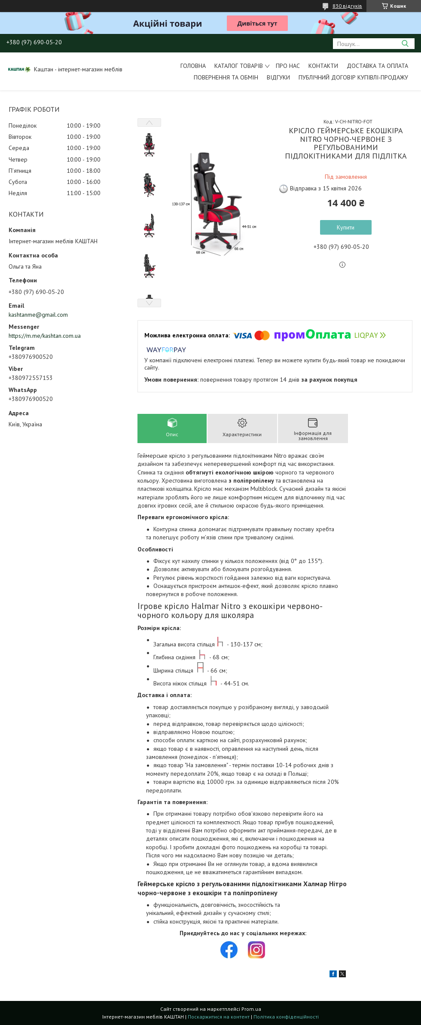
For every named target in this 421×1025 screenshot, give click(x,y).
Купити (345, 227)
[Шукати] (405, 43)
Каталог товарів (238, 66)
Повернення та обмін (226, 77)
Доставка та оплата (377, 66)
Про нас (288, 66)
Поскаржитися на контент (219, 1016)
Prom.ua (251, 1009)
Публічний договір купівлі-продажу (353, 77)
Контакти (323, 66)
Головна (193, 66)
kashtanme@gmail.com (38, 314)
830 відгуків (347, 6)
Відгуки (278, 77)
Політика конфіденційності (286, 1016)
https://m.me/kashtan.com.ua (45, 336)
